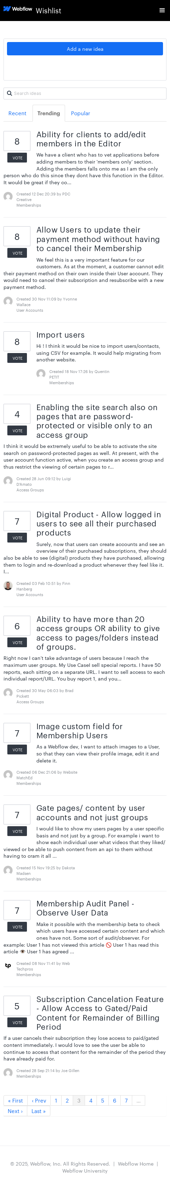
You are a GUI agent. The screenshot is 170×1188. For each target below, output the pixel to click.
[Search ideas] (85, 93)
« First (15, 1100)
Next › (15, 1110)
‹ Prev (39, 1100)
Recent (17, 113)
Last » (38, 1110)
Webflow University (85, 1170)
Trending (48, 113)
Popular (80, 113)
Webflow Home (136, 1163)
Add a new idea (85, 48)
